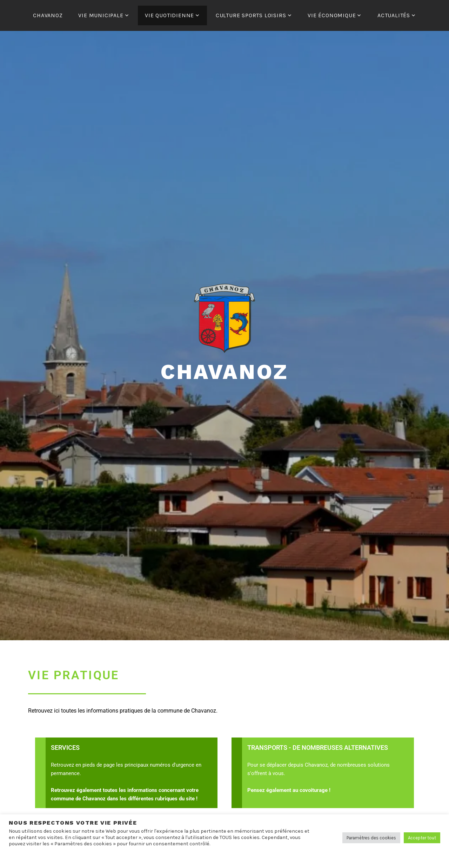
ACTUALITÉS (393, 15)
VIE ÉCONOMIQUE (332, 15)
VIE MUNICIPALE (100, 15)
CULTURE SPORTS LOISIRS (251, 15)
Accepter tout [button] (422, 837)
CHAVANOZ (47, 15)
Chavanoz (224, 371)
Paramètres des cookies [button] (371, 837)
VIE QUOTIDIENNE (169, 15)
